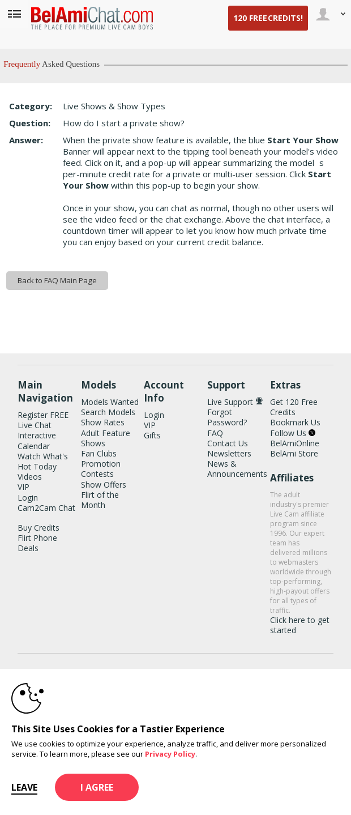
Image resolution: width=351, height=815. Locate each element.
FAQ (215, 433)
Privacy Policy (170, 754)
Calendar (34, 446)
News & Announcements (237, 468)
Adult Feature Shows (105, 438)
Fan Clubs (99, 453)
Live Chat (35, 425)
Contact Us (227, 443)
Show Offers (103, 484)
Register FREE (43, 414)
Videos (30, 476)
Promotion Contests (101, 468)
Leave (24, 787)
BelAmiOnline (294, 443)
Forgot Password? (227, 417)
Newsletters (229, 453)
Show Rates (103, 422)
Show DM (0, 321)
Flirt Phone (37, 537)
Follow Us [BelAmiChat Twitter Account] (292, 433)
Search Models (108, 412)
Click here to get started (299, 625)
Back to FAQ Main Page (57, 280)
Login (28, 497)
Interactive (37, 435)
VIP (23, 486)
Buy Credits (38, 527)
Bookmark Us (295, 422)
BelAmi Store (294, 453)
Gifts (152, 435)
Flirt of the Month (100, 499)
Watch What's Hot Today (43, 461)
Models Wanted (110, 401)
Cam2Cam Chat (46, 507)
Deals (28, 548)
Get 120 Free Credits (294, 406)
